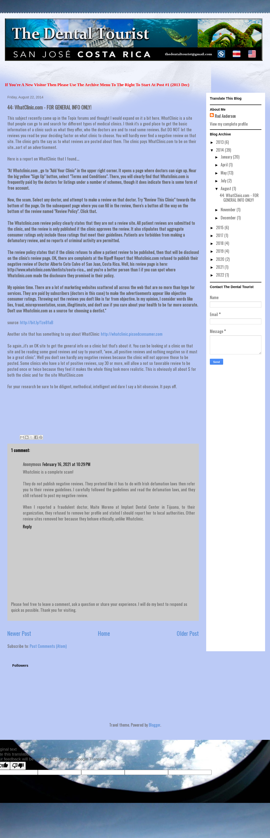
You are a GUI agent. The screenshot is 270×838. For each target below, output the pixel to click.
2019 (220, 251)
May (224, 173)
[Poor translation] (18, 766)
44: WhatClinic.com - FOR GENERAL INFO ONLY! (239, 197)
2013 (220, 142)
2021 (220, 267)
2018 (220, 243)
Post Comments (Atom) (48, 646)
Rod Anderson (225, 116)
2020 (220, 259)
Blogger (154, 725)
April (225, 165)
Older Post (188, 633)
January (227, 157)
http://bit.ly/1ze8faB (36, 322)
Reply (27, 526)
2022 (220, 275)
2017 (220, 235)
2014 (220, 150)
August (226, 188)
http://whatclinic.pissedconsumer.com (131, 334)
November (229, 210)
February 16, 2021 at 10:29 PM (66, 464)
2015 (220, 227)
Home (104, 633)
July (224, 181)
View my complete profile (229, 124)
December (229, 218)
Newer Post (19, 633)
